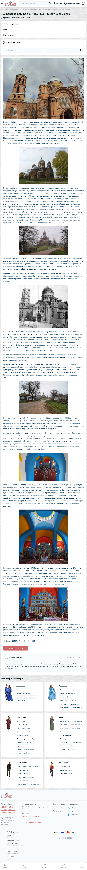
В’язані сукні (76, 728)
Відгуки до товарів (12, 851)
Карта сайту (10, 856)
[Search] (50, 3)
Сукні (18, 721)
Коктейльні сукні (76, 724)
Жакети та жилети (22, 735)
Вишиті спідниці (77, 707)
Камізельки (63, 704)
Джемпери (20, 742)
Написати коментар (16, 648)
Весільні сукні (77, 742)
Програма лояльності (13, 843)
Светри (28, 742)
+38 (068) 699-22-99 (8, 812)
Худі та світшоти (22, 746)
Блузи (24, 721)
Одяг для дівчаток (65, 766)
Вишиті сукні (64, 690)
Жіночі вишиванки (22, 690)
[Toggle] (83, 30)
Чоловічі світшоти (22, 780)
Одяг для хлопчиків (66, 770)
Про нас (9, 835)
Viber (71, 811)
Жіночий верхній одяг (24, 753)
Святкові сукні (78, 721)
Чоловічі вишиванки (23, 693)
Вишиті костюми (75, 704)
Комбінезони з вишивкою (68, 700)
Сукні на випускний (66, 746)
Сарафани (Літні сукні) (67, 749)
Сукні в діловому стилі (67, 739)
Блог (6, 9)
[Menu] (2, 3)
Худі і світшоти (64, 707)
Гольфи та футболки (23, 739)
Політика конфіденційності (15, 845)
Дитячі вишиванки (22, 700)
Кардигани (35, 739)
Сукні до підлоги (65, 742)
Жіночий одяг (21, 717)
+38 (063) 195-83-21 (8, 810)
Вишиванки (20, 686)
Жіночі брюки (33, 731)
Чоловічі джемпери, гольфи (25, 777)
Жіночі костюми (22, 731)
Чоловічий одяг (22, 762)
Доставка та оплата (13, 837)
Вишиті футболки (65, 697)
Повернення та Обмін (13, 840)
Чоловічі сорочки (22, 770)
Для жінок (63, 686)
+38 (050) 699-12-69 (8, 807)
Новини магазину (9, 35)
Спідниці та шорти (22, 724)
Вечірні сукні (64, 724)
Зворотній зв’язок (12, 853)
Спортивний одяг (34, 784)
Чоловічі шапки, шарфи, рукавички (28, 766)
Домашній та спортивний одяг (26, 749)
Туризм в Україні (15, 9)
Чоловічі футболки (23, 773)
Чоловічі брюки (22, 784)
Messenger (72, 814)
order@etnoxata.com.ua (30, 816)
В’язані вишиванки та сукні (68, 693)
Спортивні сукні (65, 731)
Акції (8, 859)
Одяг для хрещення (66, 773)
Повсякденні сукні (65, 735)
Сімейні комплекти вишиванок (26, 697)
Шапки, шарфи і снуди (24, 728)
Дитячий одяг (64, 762)
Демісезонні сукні (65, 721)
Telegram (72, 808)
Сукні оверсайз (65, 728)
